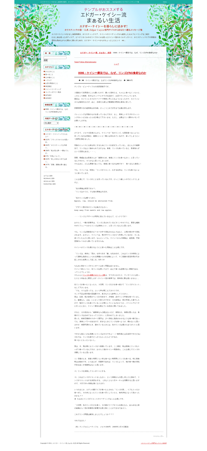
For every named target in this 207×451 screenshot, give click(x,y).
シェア (116, 64)
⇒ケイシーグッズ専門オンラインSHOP (154, 443)
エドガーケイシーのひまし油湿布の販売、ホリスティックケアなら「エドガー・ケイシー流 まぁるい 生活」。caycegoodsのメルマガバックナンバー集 (89, 2)
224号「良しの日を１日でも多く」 (56, 160)
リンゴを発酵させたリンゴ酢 (94, 275)
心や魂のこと (50, 77)
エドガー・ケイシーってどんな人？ (56, 135)
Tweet (76, 62)
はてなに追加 (48, 176)
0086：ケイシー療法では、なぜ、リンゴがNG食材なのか (112, 72)
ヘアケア (48, 80)
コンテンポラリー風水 (53, 92)
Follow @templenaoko (87, 62)
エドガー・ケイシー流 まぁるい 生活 (95, 53)
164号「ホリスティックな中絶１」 (56, 146)
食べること (49, 74)
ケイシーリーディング (53, 89)
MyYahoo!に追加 (49, 178)
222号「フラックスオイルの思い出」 (57, 141)
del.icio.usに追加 (49, 181)
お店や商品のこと (51, 83)
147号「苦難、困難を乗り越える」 (56, 166)
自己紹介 (48, 95)
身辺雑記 (48, 86)
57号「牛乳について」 (53, 156)
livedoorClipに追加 (50, 184)
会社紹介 (48, 98)
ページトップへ (158, 436)
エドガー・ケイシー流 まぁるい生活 (64, 443)
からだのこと (50, 71)
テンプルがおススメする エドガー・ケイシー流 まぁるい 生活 (78, 15)
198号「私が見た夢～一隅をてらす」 (57, 152)
